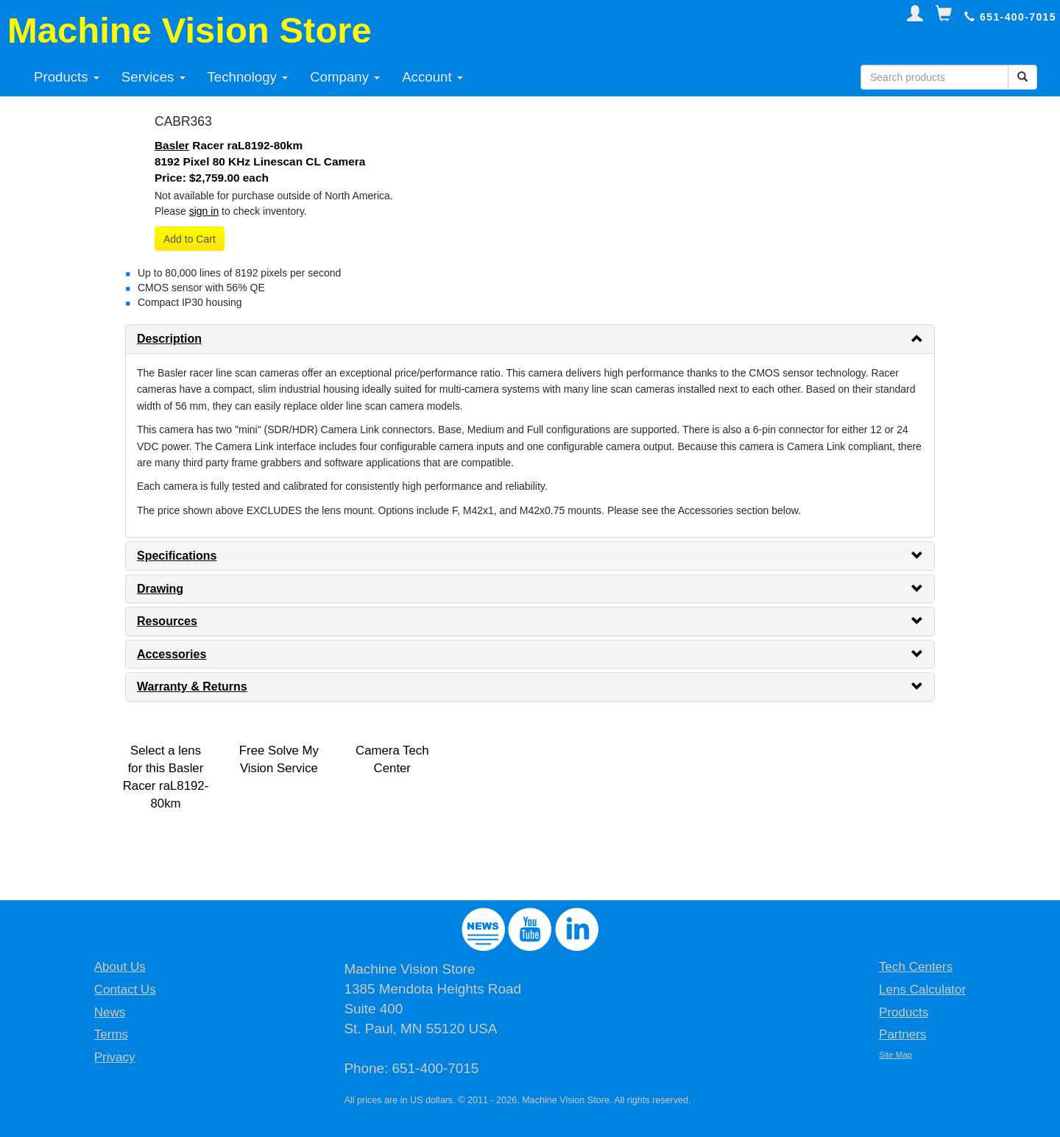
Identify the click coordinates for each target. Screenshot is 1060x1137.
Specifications (176, 555)
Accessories (171, 654)
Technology (248, 77)
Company (345, 77)
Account (432, 77)
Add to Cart (189, 239)
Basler (172, 145)
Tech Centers (916, 967)
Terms (111, 1034)
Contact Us (125, 990)
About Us (120, 967)
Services (153, 77)
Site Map (895, 1054)
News (110, 1012)
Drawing (160, 588)
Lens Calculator (922, 990)
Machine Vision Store (189, 30)
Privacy (114, 1057)
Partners (902, 1034)
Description (169, 338)
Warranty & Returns (192, 686)
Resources (167, 621)
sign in (204, 211)
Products (66, 77)
